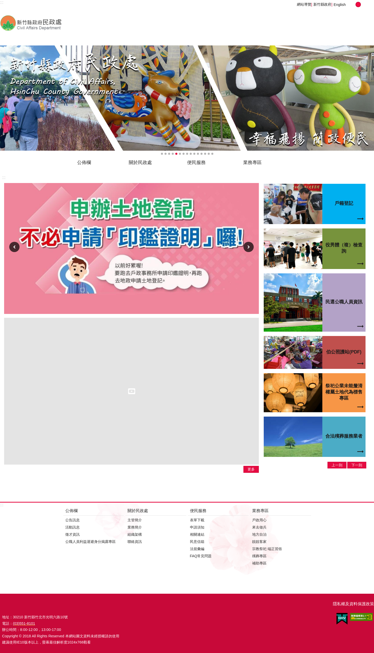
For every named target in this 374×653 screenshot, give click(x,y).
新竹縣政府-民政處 (58, 22)
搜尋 (351, 164)
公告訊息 (72, 520)
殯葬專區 (259, 556)
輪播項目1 (162, 154)
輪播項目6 (180, 154)
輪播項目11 (198, 154)
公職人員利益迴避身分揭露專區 (90, 542)
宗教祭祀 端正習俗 (267, 549)
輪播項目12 (201, 154)
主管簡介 (134, 520)
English (340, 5)
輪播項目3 (169, 154)
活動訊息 (72, 527)
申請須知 (197, 527)
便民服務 (196, 162)
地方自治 (259, 534)
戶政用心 (259, 520)
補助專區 (259, 563)
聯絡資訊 (134, 542)
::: (3, 177)
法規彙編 (197, 549)
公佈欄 (84, 162)
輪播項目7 (184, 154)
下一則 (248, 247)
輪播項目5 (176, 154)
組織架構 (134, 534)
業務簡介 (134, 527)
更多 (251, 469)
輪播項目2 (166, 154)
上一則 (14, 247)
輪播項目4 (173, 154)
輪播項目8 (187, 154)
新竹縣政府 (322, 4)
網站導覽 (304, 4)
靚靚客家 (259, 542)
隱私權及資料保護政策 (353, 604)
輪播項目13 (205, 154)
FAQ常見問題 (201, 556)
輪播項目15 (212, 154)
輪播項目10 (194, 154)
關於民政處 (140, 162)
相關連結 (197, 534)
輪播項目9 (191, 154)
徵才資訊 (72, 534)
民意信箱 (197, 542)
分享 (368, 4)
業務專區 (252, 162)
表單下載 (197, 520)
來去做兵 (259, 527)
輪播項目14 (209, 154)
